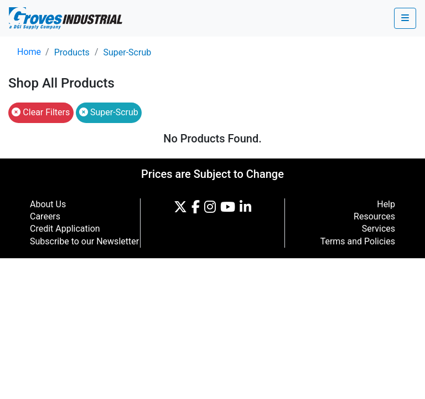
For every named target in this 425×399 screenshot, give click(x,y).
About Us (48, 204)
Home (29, 52)
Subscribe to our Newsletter (84, 241)
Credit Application (65, 228)
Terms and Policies (357, 241)
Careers (45, 216)
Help (386, 204)
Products (72, 52)
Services (378, 228)
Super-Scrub (127, 52)
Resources (374, 216)
